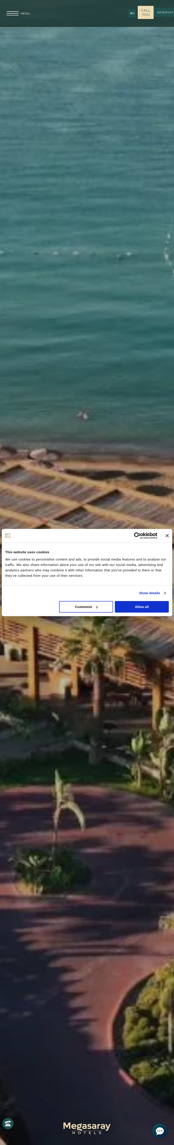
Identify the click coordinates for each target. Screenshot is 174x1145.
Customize (86, 607)
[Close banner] (167, 535)
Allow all (142, 607)
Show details (149, 593)
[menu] (12, 13)
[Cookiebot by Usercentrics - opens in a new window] (137, 535)
